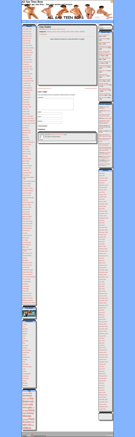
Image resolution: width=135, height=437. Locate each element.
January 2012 (102, 397)
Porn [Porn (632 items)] (31, 419)
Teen (24, 362)
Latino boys (26, 352)
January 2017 (102, 267)
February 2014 (103, 350)
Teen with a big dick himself (105, 135)
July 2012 (101, 383)
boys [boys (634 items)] (25, 401)
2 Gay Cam (26, 109)
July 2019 (101, 220)
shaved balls (108, 118)
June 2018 (102, 239)
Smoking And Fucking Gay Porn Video (105, 47)
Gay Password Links (28, 197)
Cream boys (26, 170)
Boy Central (26, 146)
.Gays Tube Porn (27, 62)
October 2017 (102, 253)
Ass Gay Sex (26, 125)
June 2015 (102, 312)
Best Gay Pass (27, 132)
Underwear (26, 376)
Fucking (25, 347)
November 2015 (103, 300)
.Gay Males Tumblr (28, 52)
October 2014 (102, 331)
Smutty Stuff (26, 267)
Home (24, 21)
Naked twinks (102, 38)
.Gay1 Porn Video (27, 59)
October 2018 (102, 234)
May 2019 (101, 222)
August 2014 (102, 336)
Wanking (25, 383)
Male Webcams (27, 244)
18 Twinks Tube (27, 106)
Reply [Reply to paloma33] (41, 142)
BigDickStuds (26, 139)
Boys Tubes (26, 163)
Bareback (25, 329)
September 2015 (103, 305)
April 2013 (102, 371)
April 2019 (102, 225)
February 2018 (103, 248)
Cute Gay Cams (27, 172)
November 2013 (103, 357)
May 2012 (101, 387)
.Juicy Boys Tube (27, 66)
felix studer (102, 138)
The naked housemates (29, 276)
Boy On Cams (26, 151)
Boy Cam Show (27, 144)
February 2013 (103, 376)
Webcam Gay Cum (28, 300)
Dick (24, 343)
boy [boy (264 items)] (31, 398)
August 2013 (102, 364)
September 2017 (103, 256)
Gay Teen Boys (27, 350)
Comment (41, 97)
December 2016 (103, 270)
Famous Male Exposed (29, 181)
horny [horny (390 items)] (31, 410)
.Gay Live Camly (27, 50)
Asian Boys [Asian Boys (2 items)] (25, 393)
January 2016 (102, 296)
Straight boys (26, 357)
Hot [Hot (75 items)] (24, 413)
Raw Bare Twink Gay (104, 58)
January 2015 (102, 324)
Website (40, 123)
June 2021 (102, 199)
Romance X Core (27, 262)
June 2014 (102, 340)
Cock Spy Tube (27, 168)
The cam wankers (27, 274)
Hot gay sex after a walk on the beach (104, 84)
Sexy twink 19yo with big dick (104, 153)
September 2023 (103, 185)
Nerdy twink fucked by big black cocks (105, 66)
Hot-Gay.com (26, 230)
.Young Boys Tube (28, 90)
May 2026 (101, 173)
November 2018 (103, 232)
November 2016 (103, 272)
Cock (24, 338)
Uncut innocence (27, 293)
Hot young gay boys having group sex (104, 89)
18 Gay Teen (26, 102)
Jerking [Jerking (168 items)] (30, 413)
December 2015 (103, 298)
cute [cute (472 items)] (30, 404)
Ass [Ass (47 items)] (30, 393)
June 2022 (102, 192)
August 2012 (102, 380)
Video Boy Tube (27, 295)
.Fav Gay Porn (27, 43)
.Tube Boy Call (27, 83)
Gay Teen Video (27, 207)
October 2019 (102, 215)
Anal (24, 326)
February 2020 (103, 211)
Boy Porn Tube (27, 153)
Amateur (25, 324)
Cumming (25, 340)
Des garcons (26, 175)
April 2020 (102, 208)
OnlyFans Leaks (103, 143)
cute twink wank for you (44, 88)
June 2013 (102, 369)
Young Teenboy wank (91, 88)
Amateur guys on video (29, 123)
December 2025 (103, 178)
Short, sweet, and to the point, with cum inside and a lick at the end (105, 53)
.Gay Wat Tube (27, 57)
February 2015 (103, 321)
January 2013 (102, 378)
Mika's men (26, 247)
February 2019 (103, 227)
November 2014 (103, 329)
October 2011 (102, 404)
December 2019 (103, 213)
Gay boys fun (102, 165)
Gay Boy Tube (26, 186)
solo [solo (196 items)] (29, 424)
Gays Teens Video (28, 223)
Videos (24, 380)
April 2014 (102, 345)
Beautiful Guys (27, 130)
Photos (24, 354)
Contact (44, 21)
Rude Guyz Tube (27, 265)
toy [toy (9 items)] (33, 425)
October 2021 (102, 197)
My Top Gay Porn (27, 253)
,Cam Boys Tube (27, 29)
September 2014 (103, 333)
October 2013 (102, 359)
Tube (24, 369)
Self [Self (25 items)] (32, 422)
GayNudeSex (26, 214)
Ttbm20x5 (25, 284)
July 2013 (101, 366)
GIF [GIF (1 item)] (33, 407)
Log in (107, 1)
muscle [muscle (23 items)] (25, 419)
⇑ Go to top (109, 435)
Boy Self (25, 156)
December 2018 (103, 230)
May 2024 (101, 182)
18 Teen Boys (26, 104)
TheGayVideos (27, 281)
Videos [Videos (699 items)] (27, 427)
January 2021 (102, 201)
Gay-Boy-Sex (26, 209)
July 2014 (101, 338)
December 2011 (103, 399)
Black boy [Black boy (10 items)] (26, 398)
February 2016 (103, 293)
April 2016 (102, 288)
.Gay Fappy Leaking (28, 47)
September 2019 (103, 218)
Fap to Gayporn (27, 183)
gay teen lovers (27, 204)
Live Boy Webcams (104, 35)
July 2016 (101, 281)
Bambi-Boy (26, 128)
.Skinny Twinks (27, 76)
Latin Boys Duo (103, 70)
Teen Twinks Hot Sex (104, 42)
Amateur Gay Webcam (29, 121)
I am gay (25, 233)
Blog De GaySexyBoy (28, 142)
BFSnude (25, 135)
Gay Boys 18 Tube (28, 188)
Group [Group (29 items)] (25, 411)
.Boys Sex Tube (27, 38)
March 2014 (102, 347)
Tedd (100, 120)
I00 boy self (26, 237)
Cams (24, 336)
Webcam (25, 385)
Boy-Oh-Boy (26, 161)
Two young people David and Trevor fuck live (104, 122)
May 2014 (101, 343)
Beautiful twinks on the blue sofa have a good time (105, 149)
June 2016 (102, 284)
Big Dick (25, 331)
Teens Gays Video (28, 272)
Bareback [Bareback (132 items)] (27, 395)
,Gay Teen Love (27, 31)
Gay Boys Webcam (28, 190)
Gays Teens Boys (27, 221)
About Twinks (26, 113)
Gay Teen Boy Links (28, 202)
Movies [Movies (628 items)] (27, 415)
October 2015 (102, 303)
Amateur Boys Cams (28, 118)
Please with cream (104, 116)
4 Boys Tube (26, 111)
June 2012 (102, 385)
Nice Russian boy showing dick (105, 157)
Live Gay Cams (27, 242)
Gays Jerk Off (26, 219)
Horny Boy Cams (27, 228)
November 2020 (103, 204)
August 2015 (102, 307)
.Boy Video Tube (27, 36)
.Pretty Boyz (26, 71)
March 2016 (102, 291)
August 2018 (102, 237)
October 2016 (102, 274)
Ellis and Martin (103, 97)
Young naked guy (104, 107)
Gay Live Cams (27, 195)
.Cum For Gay (26, 40)
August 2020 (102, 206)
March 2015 (102, 319)
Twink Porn (26, 291)
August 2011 (102, 409)
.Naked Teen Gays (28, 69)
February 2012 (103, 394)
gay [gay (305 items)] (30, 407)
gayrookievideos (27, 216)
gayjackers (102, 134)
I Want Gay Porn (27, 235)
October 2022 (102, 190)
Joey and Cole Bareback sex (103, 75)
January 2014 (102, 352)
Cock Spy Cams (103, 114)
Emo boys (25, 345)
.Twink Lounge (27, 85)
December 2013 (103, 354)
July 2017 (101, 258)
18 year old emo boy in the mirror (105, 140)
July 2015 (101, 310)
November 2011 (103, 402)
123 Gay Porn (26, 95)
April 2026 (102, 175)
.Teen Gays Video (27, 78)
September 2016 (103, 277)
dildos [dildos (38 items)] (25, 407)
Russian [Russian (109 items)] (27, 422)
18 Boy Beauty (27, 97)
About (37, 21)
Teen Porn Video (27, 366)
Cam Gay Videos (27, 165)
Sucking (25, 359)
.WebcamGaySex (27, 88)
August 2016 (102, 279)
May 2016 (101, 286)
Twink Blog (26, 288)
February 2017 (103, 265)
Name (40, 114)
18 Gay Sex (26, 99)
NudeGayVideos (27, 255)
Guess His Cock (27, 226)
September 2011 (103, 406)
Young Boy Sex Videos (29, 302)
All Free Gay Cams (28, 116)
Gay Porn (25, 200)
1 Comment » (43, 34)
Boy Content (26, 149)
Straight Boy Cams (28, 269)
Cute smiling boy (103, 145)
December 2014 (103, 326)
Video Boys (26, 378)
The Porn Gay (26, 279)
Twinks (24, 371)
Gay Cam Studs (27, 193)
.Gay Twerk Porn (27, 55)
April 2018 (102, 244)
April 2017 (102, 260)
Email (40, 118)
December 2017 (103, 251)
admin (48, 29)
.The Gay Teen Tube (28, 81)
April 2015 (102, 317)
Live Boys (25, 240)
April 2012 (102, 390)
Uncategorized (27, 373)
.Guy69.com (26, 64)
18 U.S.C (31, 21)
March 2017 (102, 263)
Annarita (29, 435)
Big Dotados (26, 137)
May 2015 (101, 314)
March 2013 (102, 373)
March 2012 (102, 392)
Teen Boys (25, 364)
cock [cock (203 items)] (31, 401)
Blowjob (25, 333)
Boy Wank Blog (27, 158)
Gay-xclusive (26, 211)
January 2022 (102, 194)
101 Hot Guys (26, 92)
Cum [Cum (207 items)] (25, 404)
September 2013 (103, 362)
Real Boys (25, 260)
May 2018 (101, 241)
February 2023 (103, 187)
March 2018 (102, 246)
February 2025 (103, 180)
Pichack (25, 258)
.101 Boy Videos (27, 33)
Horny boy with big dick (104, 160)
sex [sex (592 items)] (25, 424)
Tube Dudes (26, 286)
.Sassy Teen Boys (27, 73)
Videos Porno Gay (28, 298)
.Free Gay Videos (27, 45)
